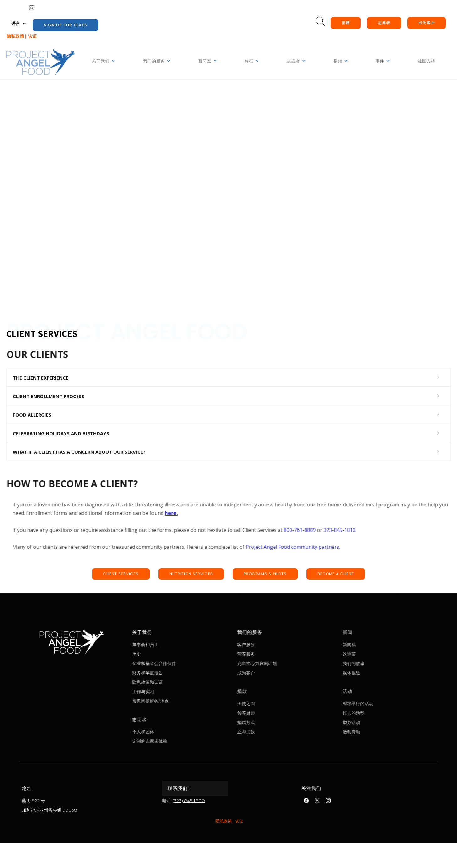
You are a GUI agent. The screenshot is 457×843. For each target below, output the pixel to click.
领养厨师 (270, 713)
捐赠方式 (270, 722)
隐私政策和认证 (171, 682)
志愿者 (384, 22)
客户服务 (270, 644)
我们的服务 (273, 632)
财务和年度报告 (171, 673)
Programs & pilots (265, 573)
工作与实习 (167, 691)
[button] (19, 23)
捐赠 (346, 22)
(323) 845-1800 (189, 800)
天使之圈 (270, 703)
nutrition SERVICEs (191, 573)
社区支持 (426, 61)
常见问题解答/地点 (174, 701)
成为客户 (426, 22)
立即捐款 (270, 732)
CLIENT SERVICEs (121, 573)
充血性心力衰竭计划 (280, 663)
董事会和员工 (169, 644)
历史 (160, 654)
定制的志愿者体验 (173, 741)
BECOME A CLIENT (335, 573)
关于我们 (166, 632)
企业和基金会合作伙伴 (178, 663)
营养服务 (270, 654)
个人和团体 (167, 732)
